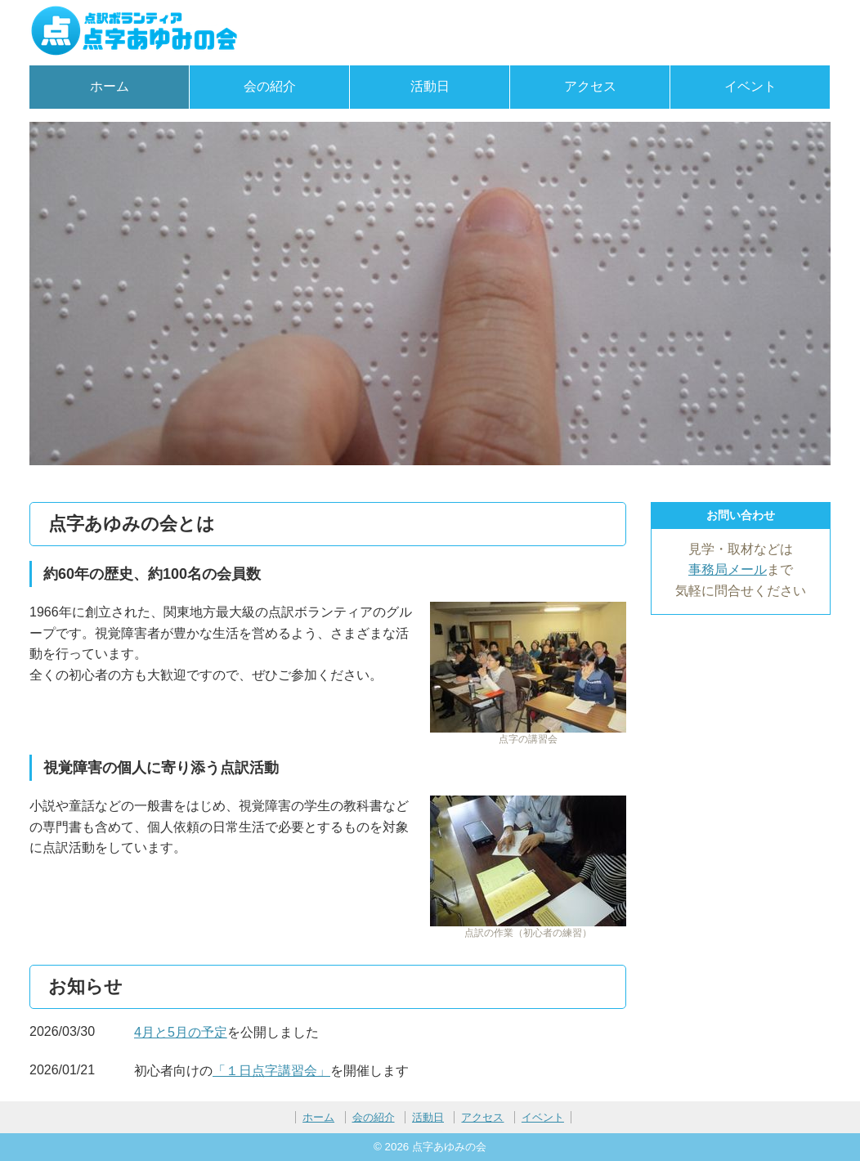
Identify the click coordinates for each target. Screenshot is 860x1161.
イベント (750, 86)
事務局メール (727, 569)
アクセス (590, 86)
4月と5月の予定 (180, 1032)
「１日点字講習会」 (271, 1071)
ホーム (109, 86)
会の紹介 (270, 86)
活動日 (430, 86)
